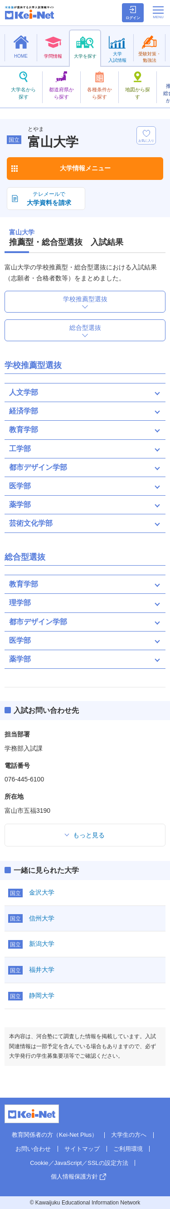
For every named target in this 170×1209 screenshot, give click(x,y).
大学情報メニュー (85, 168)
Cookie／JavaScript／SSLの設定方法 (79, 1162)
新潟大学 (41, 943)
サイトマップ (82, 1148)
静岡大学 (41, 995)
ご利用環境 (128, 1148)
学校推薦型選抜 (85, 299)
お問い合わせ (33, 1148)
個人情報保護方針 (74, 1176)
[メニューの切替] (158, 12)
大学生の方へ (128, 1134)
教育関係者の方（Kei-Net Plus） (54, 1134)
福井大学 (41, 969)
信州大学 (41, 918)
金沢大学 (41, 892)
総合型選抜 (85, 327)
